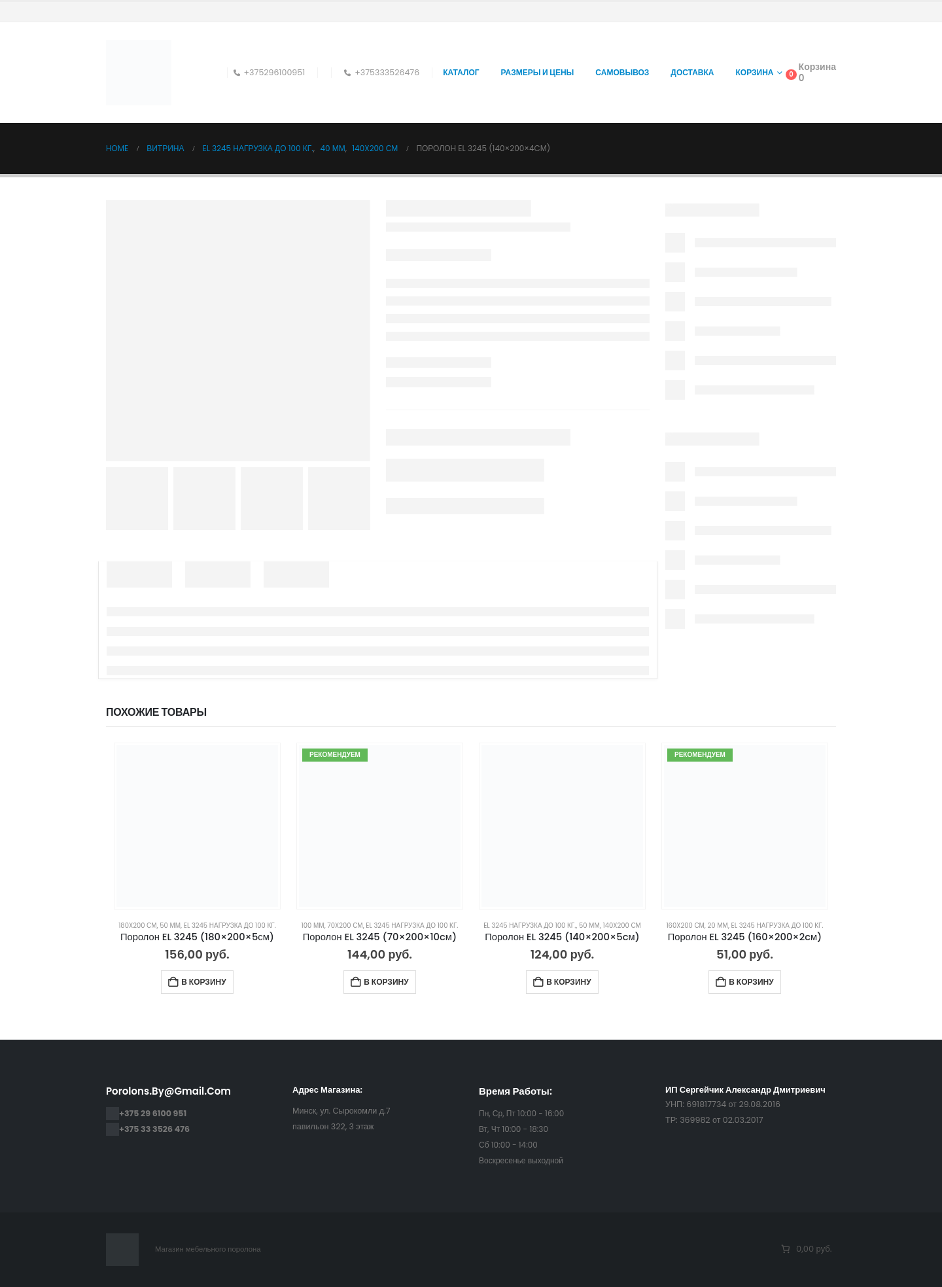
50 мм (170, 925)
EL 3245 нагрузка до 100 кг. (230, 925)
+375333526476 (381, 72)
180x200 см (137, 925)
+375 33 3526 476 (154, 1129)
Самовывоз (622, 72)
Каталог (461, 72)
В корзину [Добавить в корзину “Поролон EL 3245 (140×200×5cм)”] (568, 981)
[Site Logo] (138, 72)
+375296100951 (269, 72)
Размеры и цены (537, 72)
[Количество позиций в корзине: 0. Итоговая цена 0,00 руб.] (805, 1249)
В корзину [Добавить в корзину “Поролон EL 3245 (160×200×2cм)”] (751, 981)
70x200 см (344, 925)
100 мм (313, 925)
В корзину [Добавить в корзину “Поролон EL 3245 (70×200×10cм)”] (386, 981)
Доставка (692, 72)
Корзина (755, 72)
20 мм (718, 925)
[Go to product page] (197, 826)
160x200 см (685, 925)
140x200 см (621, 925)
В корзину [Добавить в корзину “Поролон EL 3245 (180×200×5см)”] (203, 981)
